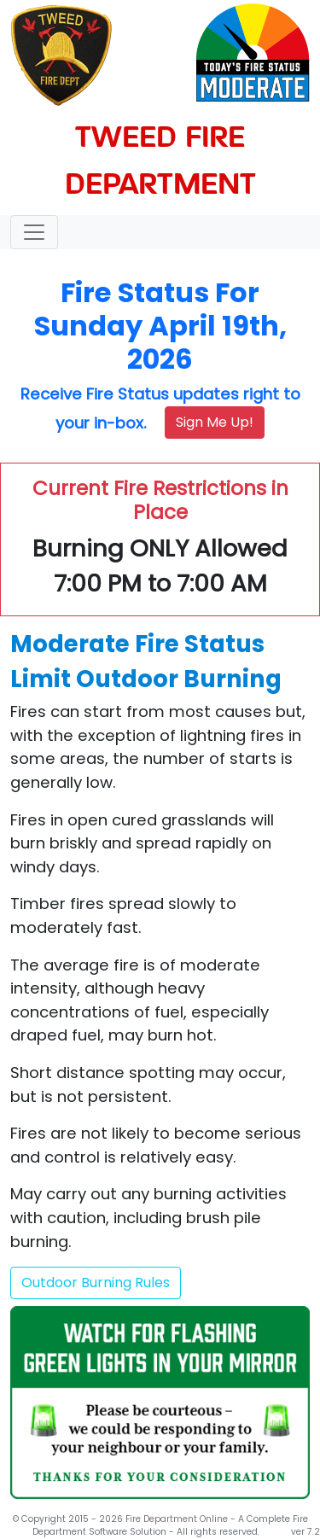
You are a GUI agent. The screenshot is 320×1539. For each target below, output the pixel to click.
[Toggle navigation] (34, 232)
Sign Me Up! (214, 422)
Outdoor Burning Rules (95, 1282)
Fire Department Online (177, 1519)
